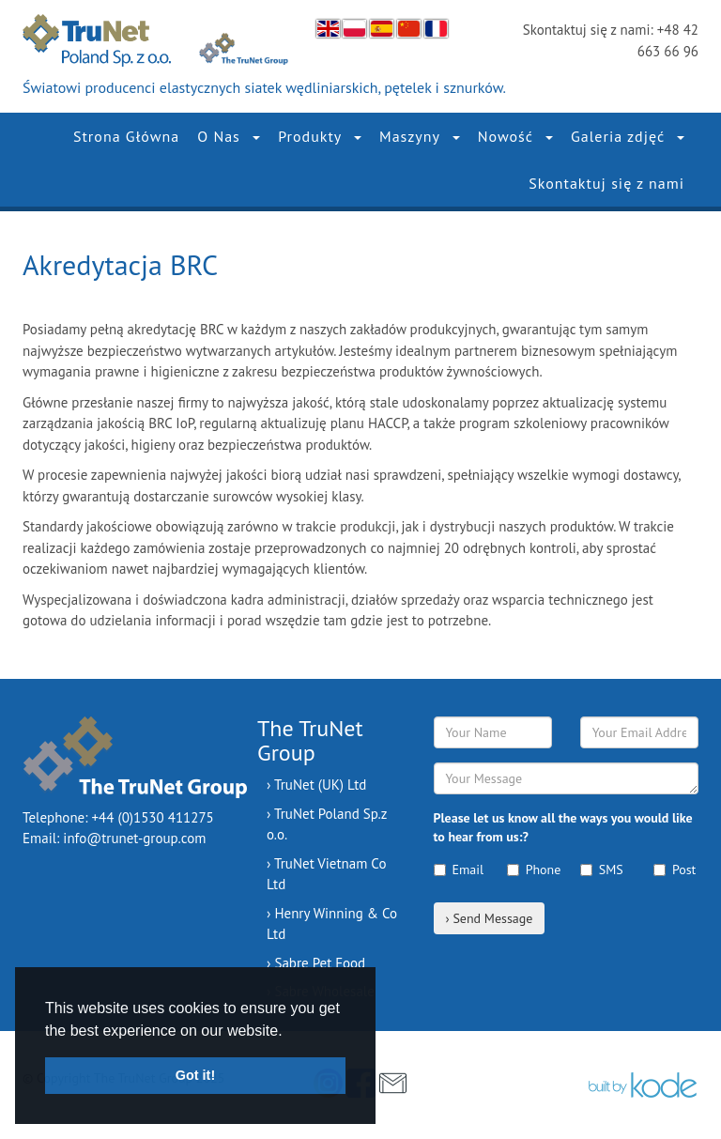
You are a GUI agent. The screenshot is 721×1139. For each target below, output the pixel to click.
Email (456, 869)
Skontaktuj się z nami (606, 183)
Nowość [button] (515, 136)
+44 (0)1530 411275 (153, 817)
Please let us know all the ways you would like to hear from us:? (563, 827)
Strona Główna (126, 136)
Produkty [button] (319, 136)
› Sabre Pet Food (316, 963)
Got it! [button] (195, 1075)
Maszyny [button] (419, 136)
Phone (529, 869)
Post (674, 869)
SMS (601, 869)
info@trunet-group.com (134, 838)
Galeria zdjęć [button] (627, 136)
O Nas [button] (228, 136)
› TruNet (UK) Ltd (316, 784)
